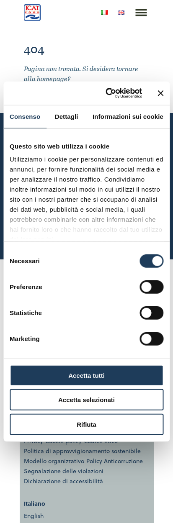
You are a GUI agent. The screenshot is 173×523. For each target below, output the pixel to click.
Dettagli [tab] (66, 116)
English (34, 515)
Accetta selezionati (86, 399)
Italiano (34, 503)
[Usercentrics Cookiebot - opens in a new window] (107, 93)
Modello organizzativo (54, 460)
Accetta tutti (86, 375)
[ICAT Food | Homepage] (32, 18)
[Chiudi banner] (160, 93)
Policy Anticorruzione (114, 460)
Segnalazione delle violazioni (63, 471)
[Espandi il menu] (141, 22)
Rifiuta (86, 424)
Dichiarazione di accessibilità (63, 481)
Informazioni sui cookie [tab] (128, 116)
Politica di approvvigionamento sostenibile (82, 450)
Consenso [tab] (25, 116)
